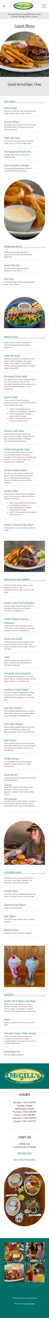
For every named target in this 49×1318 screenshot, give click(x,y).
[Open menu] (44, 6)
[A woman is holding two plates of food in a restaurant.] (35, 1252)
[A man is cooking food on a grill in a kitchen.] (35, 1272)
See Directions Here (24, 1160)
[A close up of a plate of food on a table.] (14, 1272)
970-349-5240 (25, 1153)
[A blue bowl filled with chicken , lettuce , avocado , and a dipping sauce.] (14, 1252)
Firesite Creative (29, 1303)
